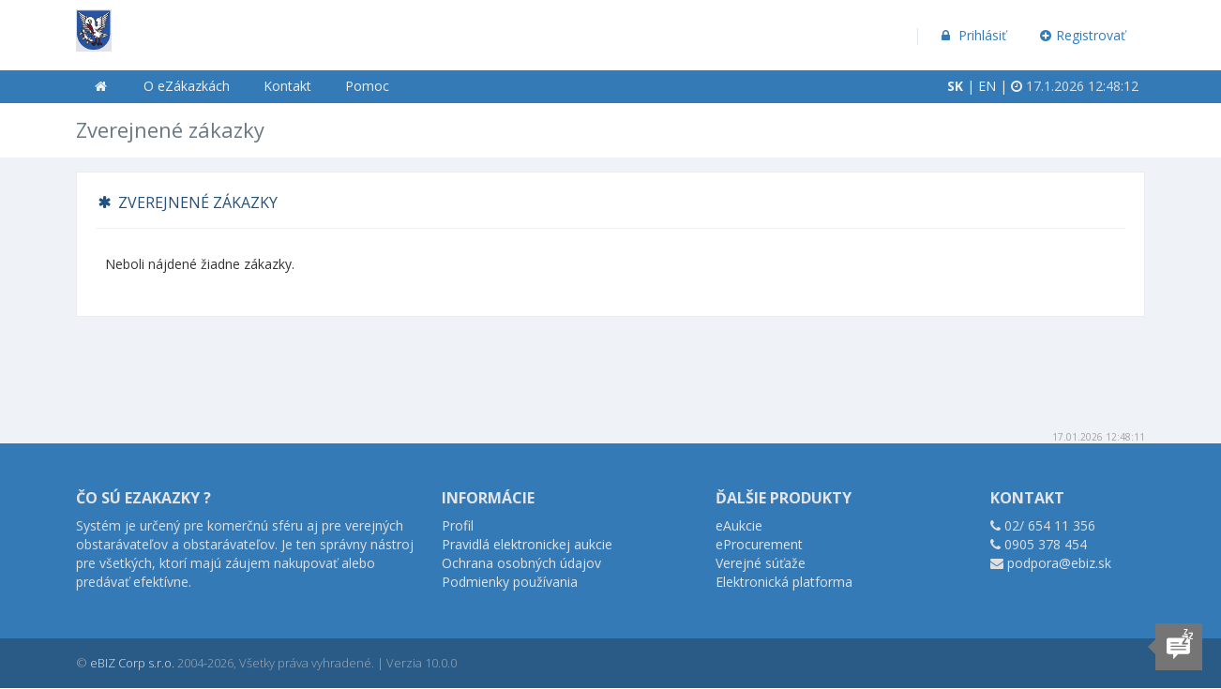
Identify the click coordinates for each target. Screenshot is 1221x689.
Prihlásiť (972, 35)
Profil (458, 525)
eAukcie (739, 525)
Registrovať (1083, 35)
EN (987, 86)
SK (955, 86)
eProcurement (759, 544)
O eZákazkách (186, 86)
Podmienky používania (510, 582)
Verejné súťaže (761, 563)
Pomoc (367, 86)
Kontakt (287, 86)
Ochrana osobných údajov (521, 563)
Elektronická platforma (784, 582)
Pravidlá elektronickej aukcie (527, 544)
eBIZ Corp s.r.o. (132, 662)
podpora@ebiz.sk (1059, 563)
